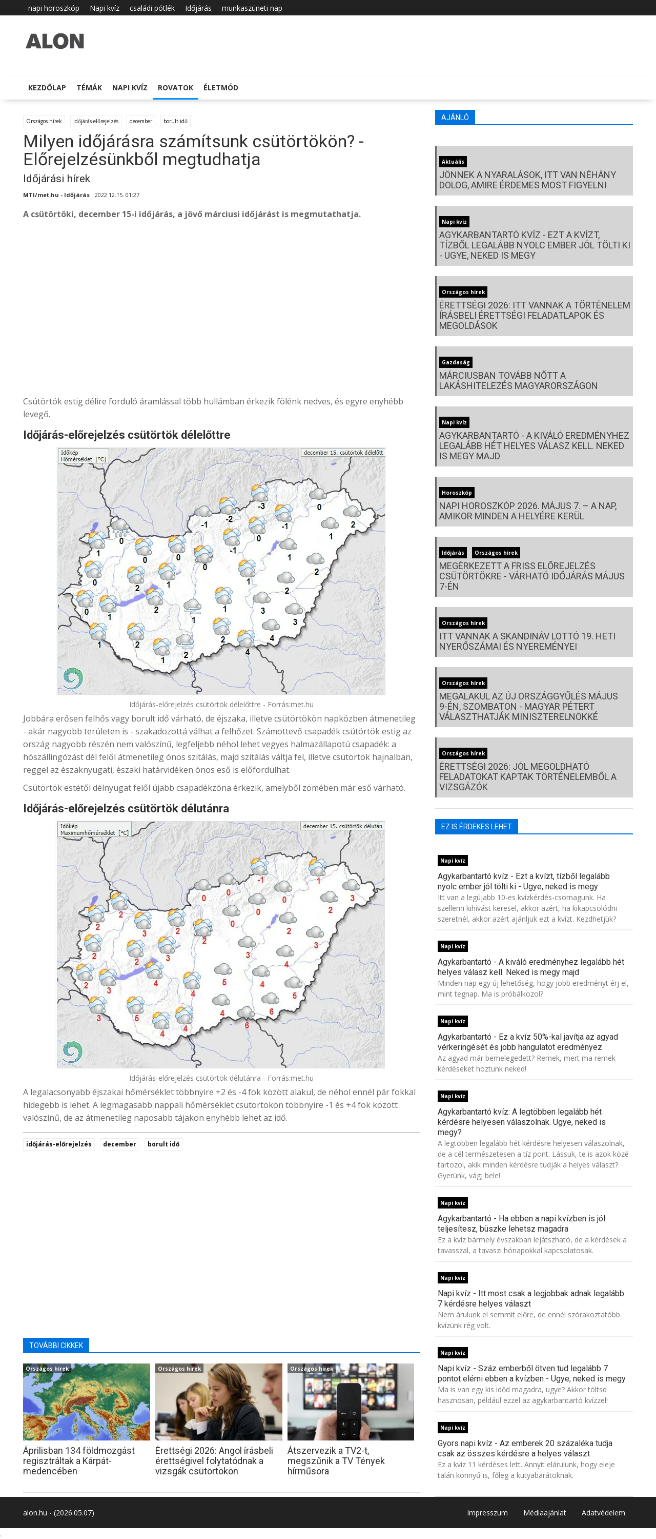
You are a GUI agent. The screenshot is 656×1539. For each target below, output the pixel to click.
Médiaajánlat (544, 1512)
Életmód (220, 87)
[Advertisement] (221, 310)
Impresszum (487, 1512)
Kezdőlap (47, 87)
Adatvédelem (603, 1512)
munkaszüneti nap (252, 8)
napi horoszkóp (53, 8)
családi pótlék (152, 8)
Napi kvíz (104, 8)
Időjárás (198, 8)
